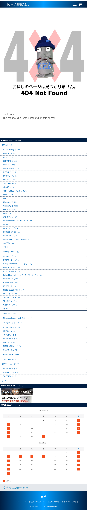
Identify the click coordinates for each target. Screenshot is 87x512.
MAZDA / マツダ (9, 165)
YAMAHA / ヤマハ (10, 306)
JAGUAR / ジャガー (10, 218)
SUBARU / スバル (10, 176)
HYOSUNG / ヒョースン (12, 272)
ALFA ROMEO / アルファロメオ (15, 191)
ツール (4, 383)
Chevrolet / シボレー (11, 203)
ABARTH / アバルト (10, 188)
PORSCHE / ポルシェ (11, 233)
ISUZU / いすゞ (9, 157)
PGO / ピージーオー (11, 295)
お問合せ (75, 504)
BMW (5, 199)
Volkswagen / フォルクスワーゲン (16, 240)
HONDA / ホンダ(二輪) (11, 269)
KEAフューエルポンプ (10, 366)
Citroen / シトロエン (11, 206)
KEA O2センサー (8, 145)
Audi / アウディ (9, 195)
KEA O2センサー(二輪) (10, 253)
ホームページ (22, 504)
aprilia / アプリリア (10, 257)
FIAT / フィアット (10, 210)
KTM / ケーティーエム (11, 284)
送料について (65, 504)
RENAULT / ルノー (10, 236)
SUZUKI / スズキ (9, 180)
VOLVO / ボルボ (9, 244)
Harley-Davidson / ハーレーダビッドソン (18, 265)
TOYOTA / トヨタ (10, 184)
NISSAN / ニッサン (10, 172)
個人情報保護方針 (53, 504)
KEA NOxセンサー (9, 315)
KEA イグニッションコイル (12, 324)
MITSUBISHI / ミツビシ (12, 169)
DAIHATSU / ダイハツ (11, 150)
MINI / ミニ (7, 225)
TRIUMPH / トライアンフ (13, 302)
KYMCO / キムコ (9, 287)
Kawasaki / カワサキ (11, 280)
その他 (5, 248)
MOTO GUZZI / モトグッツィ (14, 291)
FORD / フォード (9, 214)
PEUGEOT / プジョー (11, 229)
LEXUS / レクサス (10, 161)
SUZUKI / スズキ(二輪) (12, 299)
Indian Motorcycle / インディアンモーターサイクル (22, 276)
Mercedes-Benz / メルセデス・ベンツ (17, 221)
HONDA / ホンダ (9, 154)
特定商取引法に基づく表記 (37, 504)
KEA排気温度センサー (10, 357)
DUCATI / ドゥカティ (11, 261)
